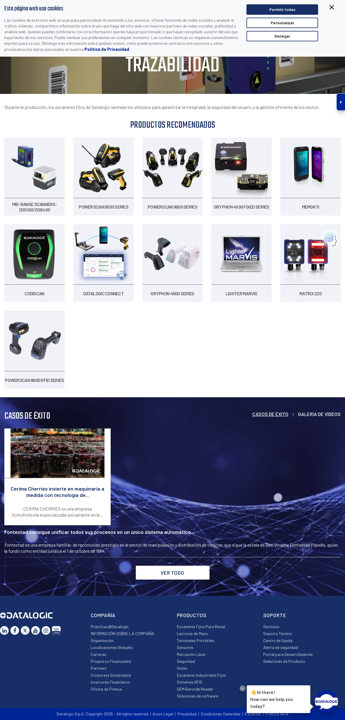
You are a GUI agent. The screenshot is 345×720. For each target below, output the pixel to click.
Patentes (253, 713)
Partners (98, 668)
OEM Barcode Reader (195, 688)
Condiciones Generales (220, 713)
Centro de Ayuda (277, 640)
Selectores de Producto (284, 661)
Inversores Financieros (110, 682)
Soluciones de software (197, 695)
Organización (102, 640)
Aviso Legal (163, 713)
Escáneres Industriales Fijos (201, 675)
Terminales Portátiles (195, 640)
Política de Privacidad (106, 49)
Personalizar (282, 22)
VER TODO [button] (172, 573)
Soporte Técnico (277, 633)
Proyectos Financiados (111, 661)
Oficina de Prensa (106, 688)
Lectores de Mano (192, 633)
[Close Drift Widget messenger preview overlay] (242, 688)
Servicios (271, 626)
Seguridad (186, 661)
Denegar (282, 36)
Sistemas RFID (189, 682)
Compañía (103, 615)
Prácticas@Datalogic (110, 626)
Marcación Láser (191, 654)
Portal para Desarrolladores (288, 654)
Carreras (98, 654)
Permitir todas (282, 9)
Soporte (274, 615)
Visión (182, 668)
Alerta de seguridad (280, 647)
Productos (192, 615)
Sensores (185, 647)
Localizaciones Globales (112, 647)
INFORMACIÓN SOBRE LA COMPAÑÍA (122, 633)
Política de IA (277, 713)
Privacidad (186, 713)
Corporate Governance (111, 675)
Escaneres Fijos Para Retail (201, 626)
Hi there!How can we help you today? (271, 699)
